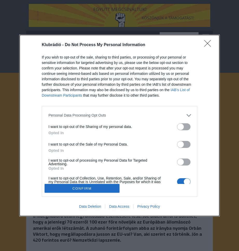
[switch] (184, 126)
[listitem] (119, 115)
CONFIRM (82, 188)
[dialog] (119, 125)
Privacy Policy (148, 206)
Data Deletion (90, 206)
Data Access (119, 206)
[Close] (209, 45)
